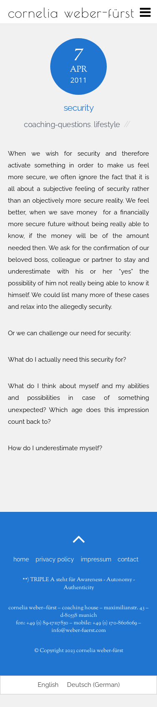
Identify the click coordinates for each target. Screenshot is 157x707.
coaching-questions (57, 124)
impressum (96, 559)
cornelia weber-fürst (99, 651)
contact (128, 559)
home (21, 559)
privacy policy (55, 559)
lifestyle (107, 124)
